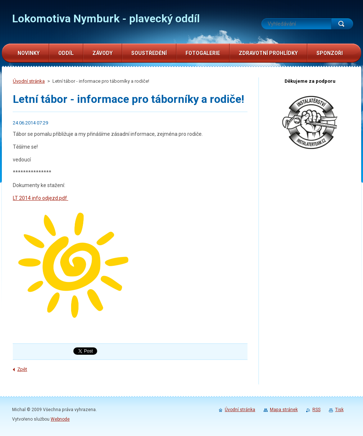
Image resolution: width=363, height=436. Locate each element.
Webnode (60, 419)
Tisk (339, 409)
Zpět (22, 369)
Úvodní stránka (29, 81)
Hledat (342, 23)
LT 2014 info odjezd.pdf (40, 198)
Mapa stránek (284, 409)
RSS (316, 409)
